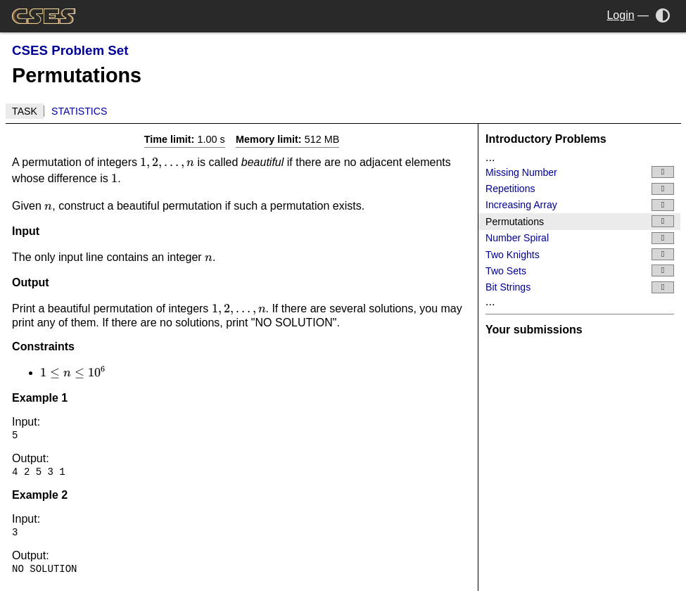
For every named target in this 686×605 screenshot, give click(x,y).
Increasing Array (579, 205)
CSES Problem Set (70, 50)
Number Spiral (579, 238)
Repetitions (579, 189)
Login (620, 15)
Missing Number (579, 172)
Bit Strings (579, 287)
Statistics (79, 111)
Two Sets (579, 270)
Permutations (579, 221)
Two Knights (579, 254)
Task (24, 111)
